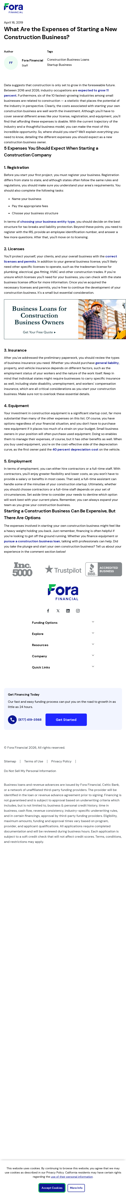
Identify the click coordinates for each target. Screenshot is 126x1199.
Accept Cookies (52, 1188)
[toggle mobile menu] (110, 8)
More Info (76, 1188)
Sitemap (10, 761)
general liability (107, 363)
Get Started (66, 719)
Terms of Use (33, 761)
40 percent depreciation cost (75, 449)
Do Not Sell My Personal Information (30, 771)
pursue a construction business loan (32, 541)
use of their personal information (72, 1176)
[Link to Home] (13, 8)
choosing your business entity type (47, 221)
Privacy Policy (61, 761)
